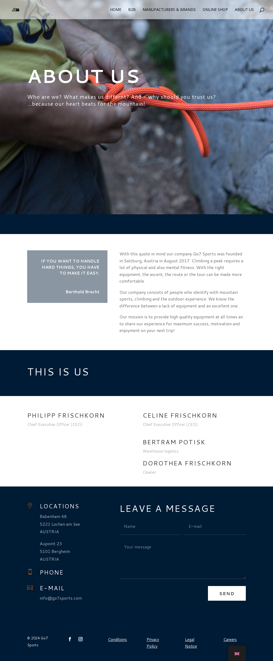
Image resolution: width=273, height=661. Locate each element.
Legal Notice (191, 643)
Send (227, 593)
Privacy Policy (153, 643)
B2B (132, 10)
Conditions (117, 639)
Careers (230, 639)
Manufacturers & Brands (169, 10)
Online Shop (215, 10)
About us (244, 10)
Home (115, 10)
